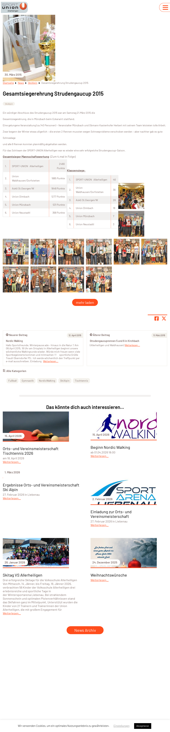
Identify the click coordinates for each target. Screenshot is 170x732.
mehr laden (85, 302)
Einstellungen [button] (122, 725)
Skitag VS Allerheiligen (22, 574)
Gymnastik (28, 380)
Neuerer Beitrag (16, 335)
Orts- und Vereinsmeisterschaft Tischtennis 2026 (31, 450)
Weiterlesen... (132, 345)
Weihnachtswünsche (109, 574)
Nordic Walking (14, 340)
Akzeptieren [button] (142, 725)
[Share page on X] (164, 318)
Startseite (8, 82)
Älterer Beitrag (100, 335)
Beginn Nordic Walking (110, 447)
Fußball (12, 380)
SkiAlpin (32, 82)
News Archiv (85, 630)
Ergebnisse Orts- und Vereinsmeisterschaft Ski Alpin (41, 487)
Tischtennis (81, 380)
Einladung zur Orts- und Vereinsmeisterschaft (111, 514)
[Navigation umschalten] (165, 8)
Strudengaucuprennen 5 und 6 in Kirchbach (114, 340)
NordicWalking (47, 380)
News (21, 82)
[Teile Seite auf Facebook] (156, 318)
